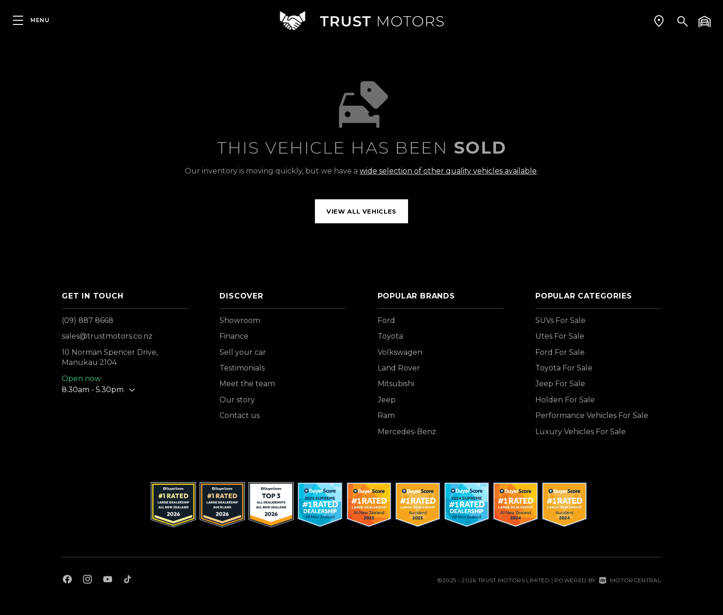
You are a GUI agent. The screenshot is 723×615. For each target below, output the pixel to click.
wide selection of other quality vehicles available (448, 171)
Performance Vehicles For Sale (591, 415)
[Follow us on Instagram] (87, 580)
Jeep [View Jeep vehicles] (387, 399)
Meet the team (247, 383)
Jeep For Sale (560, 383)
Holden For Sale (565, 399)
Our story (237, 399)
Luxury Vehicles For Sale (580, 431)
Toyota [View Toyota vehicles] (390, 336)
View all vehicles (361, 211)
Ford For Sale (560, 352)
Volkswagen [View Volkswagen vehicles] (400, 352)
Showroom (239, 320)
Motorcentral (630, 580)
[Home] (361, 20)
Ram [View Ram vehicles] (386, 415)
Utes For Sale (559, 336)
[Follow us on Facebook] (67, 580)
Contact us (239, 415)
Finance (234, 336)
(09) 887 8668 (87, 320)
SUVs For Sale (560, 320)
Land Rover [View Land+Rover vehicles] (399, 368)
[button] (658, 20)
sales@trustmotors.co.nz (107, 336)
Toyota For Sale (564, 368)
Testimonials (242, 368)
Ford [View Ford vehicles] (386, 320)
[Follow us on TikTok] (127, 580)
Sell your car (242, 352)
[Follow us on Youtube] (107, 580)
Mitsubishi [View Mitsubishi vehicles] (396, 383)
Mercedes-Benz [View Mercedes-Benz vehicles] (407, 431)
